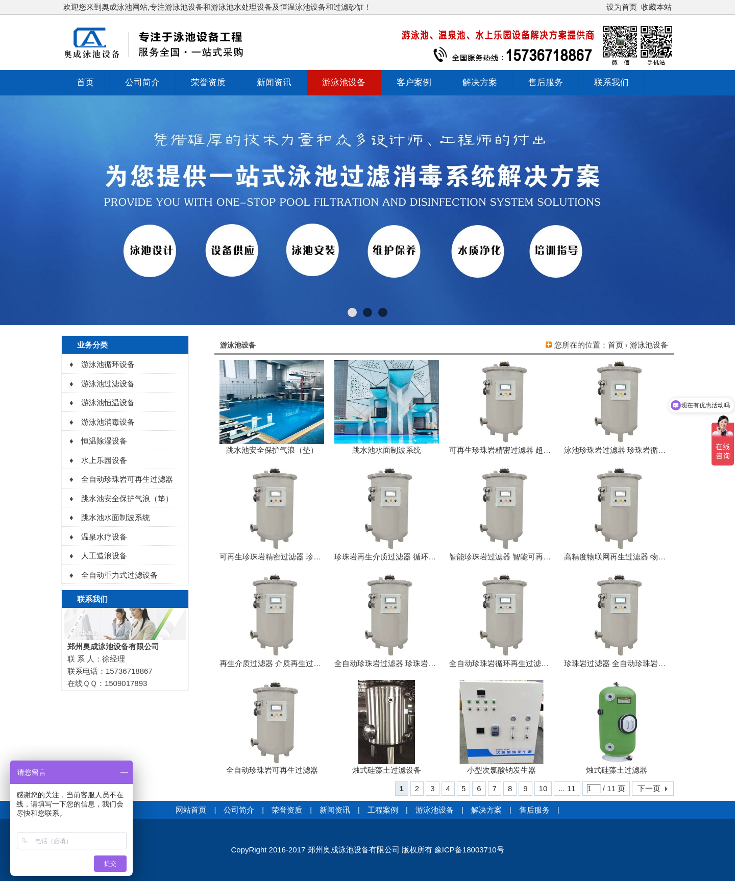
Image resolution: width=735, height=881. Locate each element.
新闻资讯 (274, 82)
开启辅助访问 (601, 7)
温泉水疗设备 (104, 536)
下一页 (649, 788)
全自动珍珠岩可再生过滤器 (272, 770)
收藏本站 (656, 7)
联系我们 (611, 82)
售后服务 (545, 82)
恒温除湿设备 (104, 440)
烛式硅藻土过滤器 (616, 770)
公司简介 (142, 82)
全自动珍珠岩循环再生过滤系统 (502, 663)
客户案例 (414, 82)
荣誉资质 (208, 82)
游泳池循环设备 (108, 364)
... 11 (566, 788)
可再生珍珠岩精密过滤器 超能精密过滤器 (519, 450)
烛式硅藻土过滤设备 (386, 770)
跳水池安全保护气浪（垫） (272, 450)
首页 (85, 82)
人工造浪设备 (104, 555)
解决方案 (479, 82)
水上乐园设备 (104, 460)
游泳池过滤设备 (108, 383)
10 (543, 788)
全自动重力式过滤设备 (119, 575)
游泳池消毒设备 (108, 422)
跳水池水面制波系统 (386, 450)
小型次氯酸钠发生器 (501, 770)
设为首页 (621, 7)
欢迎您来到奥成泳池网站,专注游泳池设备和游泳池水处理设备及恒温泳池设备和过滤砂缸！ (217, 7)
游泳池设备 (343, 82)
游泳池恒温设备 (108, 402)
